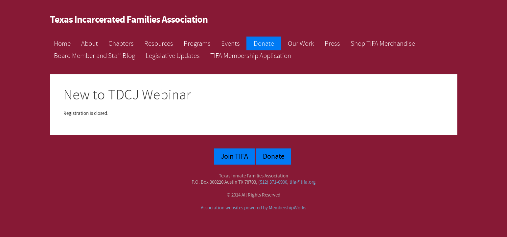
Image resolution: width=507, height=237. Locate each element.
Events (230, 43)
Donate (264, 43)
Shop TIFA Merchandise (383, 43)
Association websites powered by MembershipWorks (253, 208)
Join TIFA (234, 156)
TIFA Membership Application (250, 55)
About (89, 43)
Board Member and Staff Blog (94, 55)
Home (62, 43)
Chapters (121, 43)
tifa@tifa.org (302, 182)
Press (332, 43)
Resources (158, 43)
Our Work (301, 43)
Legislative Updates (173, 55)
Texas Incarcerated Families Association (129, 20)
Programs (197, 43)
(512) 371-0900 (272, 182)
